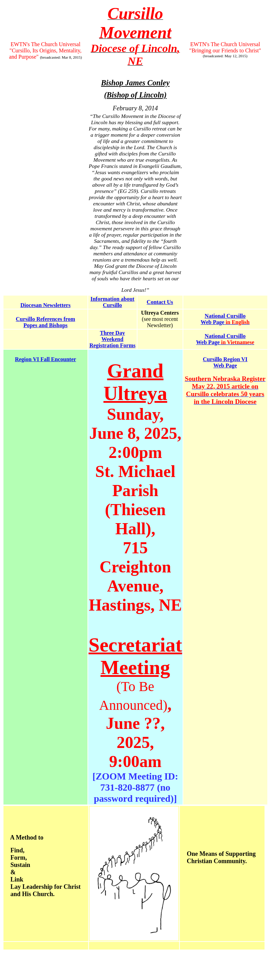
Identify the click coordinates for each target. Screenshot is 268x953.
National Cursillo (225, 316)
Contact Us (160, 302)
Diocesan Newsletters (45, 305)
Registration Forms (112, 345)
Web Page (225, 322)
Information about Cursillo (112, 302)
